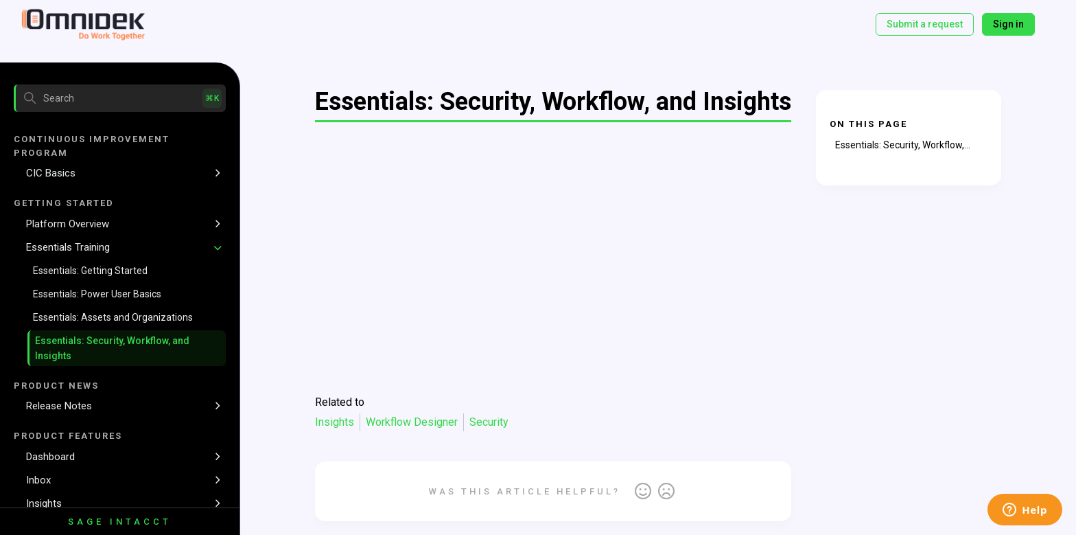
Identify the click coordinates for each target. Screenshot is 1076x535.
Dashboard (50, 457)
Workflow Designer (412, 422)
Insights (44, 503)
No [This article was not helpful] (666, 491)
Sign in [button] (1008, 24)
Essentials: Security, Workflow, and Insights (112, 348)
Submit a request (925, 24)
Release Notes (59, 406)
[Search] (120, 98)
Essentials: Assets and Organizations (113, 317)
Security (488, 422)
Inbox (38, 480)
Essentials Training (68, 247)
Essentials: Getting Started (90, 270)
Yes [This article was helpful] (643, 491)
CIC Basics (50, 173)
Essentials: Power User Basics (97, 293)
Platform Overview (67, 224)
